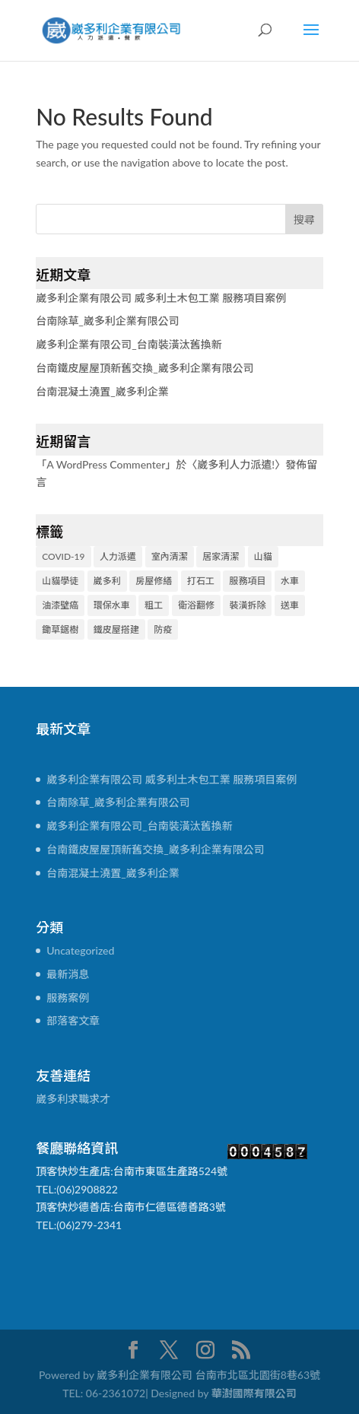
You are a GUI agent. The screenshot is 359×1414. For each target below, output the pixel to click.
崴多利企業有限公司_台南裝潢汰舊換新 (128, 344)
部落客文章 (73, 1020)
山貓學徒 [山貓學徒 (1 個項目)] (60, 580)
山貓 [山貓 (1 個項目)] (263, 556)
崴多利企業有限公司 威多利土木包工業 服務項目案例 (161, 297)
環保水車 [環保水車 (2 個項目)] (112, 605)
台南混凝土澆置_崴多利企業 (102, 391)
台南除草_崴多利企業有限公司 (107, 320)
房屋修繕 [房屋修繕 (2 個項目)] (153, 580)
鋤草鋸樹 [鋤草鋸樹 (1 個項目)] (60, 629)
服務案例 (67, 997)
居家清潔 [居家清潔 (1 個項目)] (220, 556)
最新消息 (67, 974)
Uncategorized (80, 950)
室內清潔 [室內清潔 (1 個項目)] (169, 556)
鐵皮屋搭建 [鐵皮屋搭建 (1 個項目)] (116, 629)
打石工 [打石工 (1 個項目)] (200, 580)
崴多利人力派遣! (236, 464)
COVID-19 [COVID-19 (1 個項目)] (63, 556)
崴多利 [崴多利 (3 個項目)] (107, 580)
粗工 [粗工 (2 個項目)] (154, 605)
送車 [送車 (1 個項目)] (290, 605)
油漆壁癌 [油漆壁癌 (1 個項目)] (60, 605)
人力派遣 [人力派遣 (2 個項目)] (118, 556)
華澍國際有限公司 (254, 1393)
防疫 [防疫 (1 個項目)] (163, 629)
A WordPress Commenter (105, 464)
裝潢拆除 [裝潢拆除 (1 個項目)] (247, 605)
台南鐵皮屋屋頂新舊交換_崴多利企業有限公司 (144, 367)
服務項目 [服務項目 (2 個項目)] (247, 580)
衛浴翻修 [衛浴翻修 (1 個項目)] (196, 605)
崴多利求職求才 (73, 1098)
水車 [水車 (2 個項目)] (290, 580)
